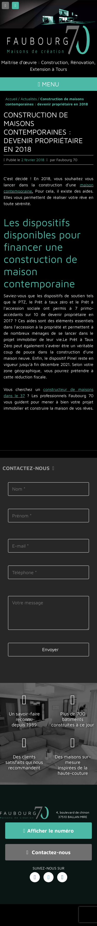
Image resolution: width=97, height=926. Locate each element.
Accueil (11, 99)
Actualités (29, 99)
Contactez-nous (48, 852)
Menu (48, 84)
